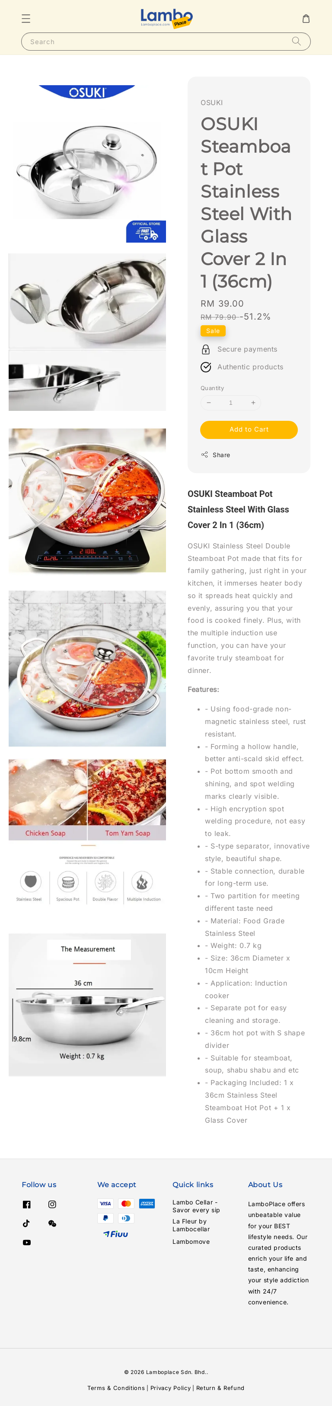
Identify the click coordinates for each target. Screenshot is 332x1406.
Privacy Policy (170, 1387)
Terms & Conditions (116, 1387)
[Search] (296, 41)
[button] (25, 18)
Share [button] (215, 454)
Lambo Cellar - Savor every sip (196, 1206)
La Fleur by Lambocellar (191, 1225)
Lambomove (191, 1241)
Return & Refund (220, 1387)
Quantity (212, 387)
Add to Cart (249, 429)
